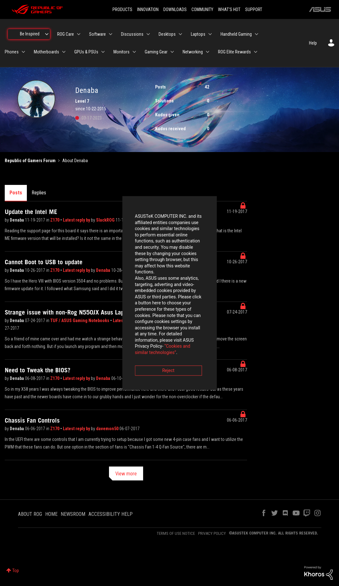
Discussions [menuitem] (132, 34)
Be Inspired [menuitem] (29, 33)
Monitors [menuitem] (121, 51)
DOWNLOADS (175, 9)
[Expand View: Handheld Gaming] (256, 34)
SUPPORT (253, 9)
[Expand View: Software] (110, 34)
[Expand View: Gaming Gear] (172, 51)
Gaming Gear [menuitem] (156, 51)
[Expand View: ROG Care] (79, 34)
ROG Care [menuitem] (65, 34)
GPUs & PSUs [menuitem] (86, 51)
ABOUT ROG (30, 514)
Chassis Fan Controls (32, 420)
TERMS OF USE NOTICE (176, 533)
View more (126, 474)
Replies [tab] (39, 193)
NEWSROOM (73, 514)
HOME (51, 514)
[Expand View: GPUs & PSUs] (103, 51)
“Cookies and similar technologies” (128, 310)
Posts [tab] (15, 193)
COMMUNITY (202, 9)
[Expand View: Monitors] (134, 51)
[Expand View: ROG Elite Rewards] (255, 51)
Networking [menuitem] (193, 51)
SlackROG (106, 220)
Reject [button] (134, 328)
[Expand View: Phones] (23, 51)
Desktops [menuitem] (167, 34)
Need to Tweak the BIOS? (37, 370)
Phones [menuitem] (12, 51)
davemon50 (107, 428)
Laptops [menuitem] (198, 34)
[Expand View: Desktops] (180, 34)
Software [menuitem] (97, 34)
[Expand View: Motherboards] (64, 51)
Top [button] (15, 570)
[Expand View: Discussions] (148, 34)
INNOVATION (148, 9)
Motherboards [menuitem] (46, 51)
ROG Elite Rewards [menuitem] (234, 51)
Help (313, 43)
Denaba (17, 220)
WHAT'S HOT (229, 9)
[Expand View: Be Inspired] (47, 34)
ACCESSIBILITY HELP (110, 514)
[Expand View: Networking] (207, 51)
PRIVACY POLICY (212, 533)
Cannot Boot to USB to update (43, 262)
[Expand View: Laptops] (210, 34)
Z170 (55, 220)
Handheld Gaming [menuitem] (236, 34)
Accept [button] (205, 328)
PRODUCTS (122, 9)
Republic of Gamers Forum (30, 160)
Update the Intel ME (31, 212)
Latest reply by (77, 220)
